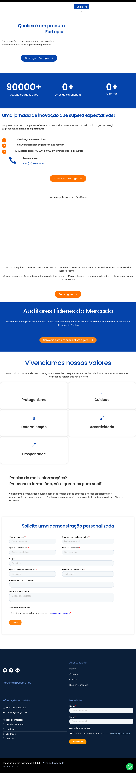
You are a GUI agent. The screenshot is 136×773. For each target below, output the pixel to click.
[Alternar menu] (81, 10)
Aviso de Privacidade (53, 763)
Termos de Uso (10, 766)
